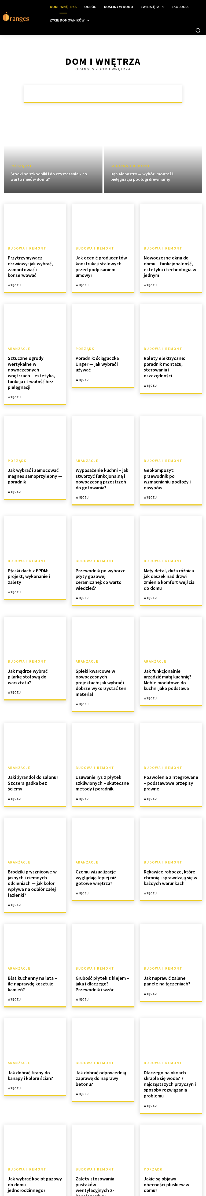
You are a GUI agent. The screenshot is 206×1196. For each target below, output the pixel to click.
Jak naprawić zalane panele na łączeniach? (170, 936)
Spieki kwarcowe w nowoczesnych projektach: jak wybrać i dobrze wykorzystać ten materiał (101, 649)
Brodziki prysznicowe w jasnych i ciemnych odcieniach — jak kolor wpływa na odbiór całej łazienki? (30, 842)
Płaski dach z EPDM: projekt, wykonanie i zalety (34, 546)
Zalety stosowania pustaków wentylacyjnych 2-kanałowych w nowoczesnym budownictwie (103, 1134)
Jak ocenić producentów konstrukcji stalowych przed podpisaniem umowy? (102, 262)
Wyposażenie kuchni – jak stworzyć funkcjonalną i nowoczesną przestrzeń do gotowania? (101, 454)
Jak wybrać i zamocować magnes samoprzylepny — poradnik (32, 452)
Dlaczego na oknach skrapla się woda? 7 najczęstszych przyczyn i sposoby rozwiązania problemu (170, 1033)
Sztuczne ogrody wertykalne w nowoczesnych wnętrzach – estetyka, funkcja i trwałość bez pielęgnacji (35, 357)
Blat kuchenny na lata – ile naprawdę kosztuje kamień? (34, 936)
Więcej (14, 277)
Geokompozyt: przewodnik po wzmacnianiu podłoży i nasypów (169, 452)
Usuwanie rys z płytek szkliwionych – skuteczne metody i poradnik (99, 744)
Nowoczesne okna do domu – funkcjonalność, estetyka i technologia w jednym (170, 262)
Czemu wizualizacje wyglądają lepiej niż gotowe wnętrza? (101, 836)
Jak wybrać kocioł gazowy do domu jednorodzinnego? (34, 1126)
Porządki (21, 166)
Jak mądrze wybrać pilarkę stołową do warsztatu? (33, 644)
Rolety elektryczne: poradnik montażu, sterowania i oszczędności (171, 354)
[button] (198, 30)
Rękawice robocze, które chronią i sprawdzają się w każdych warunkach (168, 836)
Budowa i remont (130, 166)
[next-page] (63, 1179)
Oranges (85, 69)
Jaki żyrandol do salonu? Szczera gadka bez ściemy (32, 741)
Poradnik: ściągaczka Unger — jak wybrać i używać (102, 352)
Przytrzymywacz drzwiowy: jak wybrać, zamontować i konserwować (34, 262)
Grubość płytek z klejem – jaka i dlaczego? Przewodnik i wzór (102, 939)
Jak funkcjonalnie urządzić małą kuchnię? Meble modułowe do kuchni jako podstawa (169, 649)
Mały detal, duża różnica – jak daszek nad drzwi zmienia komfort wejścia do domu (170, 551)
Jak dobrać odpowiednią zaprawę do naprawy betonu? (99, 1031)
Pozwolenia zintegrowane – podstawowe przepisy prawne (170, 744)
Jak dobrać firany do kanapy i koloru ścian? (34, 1028)
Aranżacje (18, 340)
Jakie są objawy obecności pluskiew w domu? (169, 1126)
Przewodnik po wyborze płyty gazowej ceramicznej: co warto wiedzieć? (101, 549)
